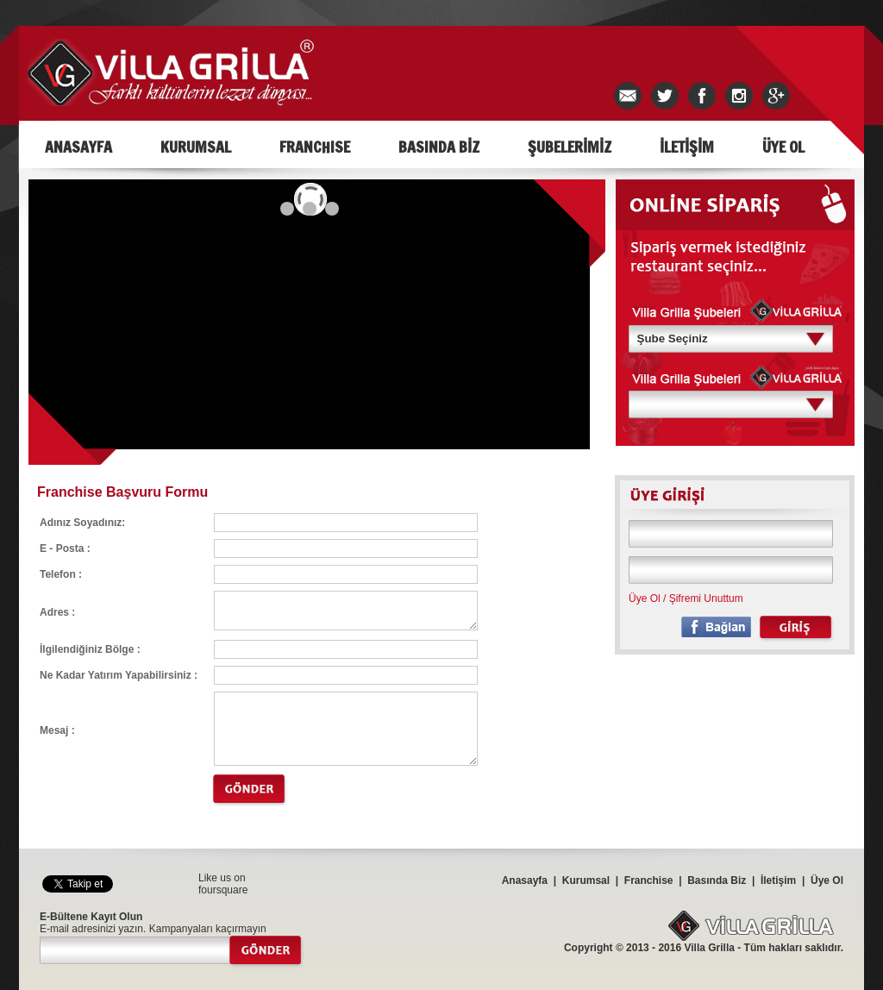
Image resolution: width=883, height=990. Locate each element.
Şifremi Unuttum (706, 598)
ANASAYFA (78, 146)
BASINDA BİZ (438, 146)
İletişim (778, 880)
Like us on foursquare (222, 884)
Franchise (648, 880)
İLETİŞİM (687, 146)
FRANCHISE (314, 146)
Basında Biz (716, 880)
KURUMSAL (195, 146)
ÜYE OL (783, 146)
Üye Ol (645, 598)
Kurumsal (586, 880)
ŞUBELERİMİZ (569, 146)
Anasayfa (525, 880)
